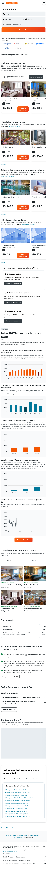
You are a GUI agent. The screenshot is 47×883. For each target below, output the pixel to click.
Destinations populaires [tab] (22, 779)
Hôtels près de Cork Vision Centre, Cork (16, 803)
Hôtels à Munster (18, 837)
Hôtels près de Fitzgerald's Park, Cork (16, 808)
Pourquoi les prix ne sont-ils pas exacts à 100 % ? (24, 864)
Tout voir (4, 164)
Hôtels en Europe (22, 835)
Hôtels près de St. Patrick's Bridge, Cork (16, 814)
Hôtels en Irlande (34, 835)
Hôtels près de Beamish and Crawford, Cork (18, 816)
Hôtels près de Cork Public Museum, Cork (17, 792)
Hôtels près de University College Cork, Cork (18, 800)
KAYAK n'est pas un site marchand (24, 857)
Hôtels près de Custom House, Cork (15, 790)
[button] (3, 3)
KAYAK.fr (8, 835)
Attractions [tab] (7, 779)
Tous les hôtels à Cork (7, 828)
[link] (23, 109)
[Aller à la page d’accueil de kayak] (12, 3)
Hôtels (14, 835)
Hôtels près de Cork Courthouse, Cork (16, 795)
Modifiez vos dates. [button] (15, 126)
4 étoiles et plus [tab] (12, 561)
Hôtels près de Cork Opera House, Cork (16, 811)
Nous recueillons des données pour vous (24, 860)
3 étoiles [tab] (35, 561)
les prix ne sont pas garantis (10, 851)
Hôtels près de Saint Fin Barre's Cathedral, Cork (19, 798)
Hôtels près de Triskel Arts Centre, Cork (16, 806)
